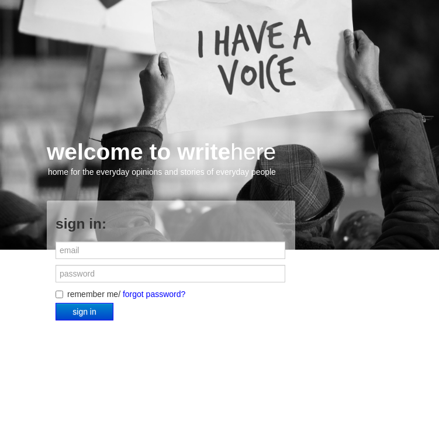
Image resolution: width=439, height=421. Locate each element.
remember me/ (120, 294)
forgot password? (154, 294)
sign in (84, 311)
